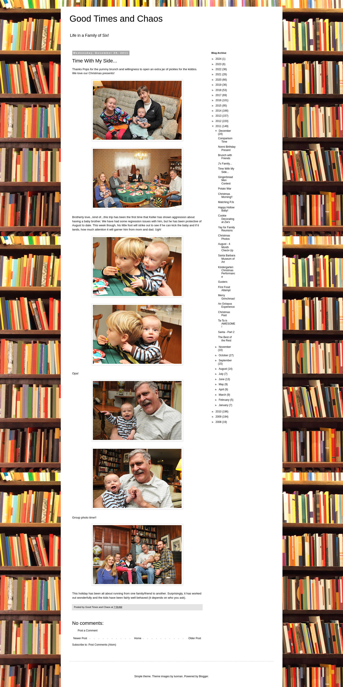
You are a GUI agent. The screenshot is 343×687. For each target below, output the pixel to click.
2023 (219, 64)
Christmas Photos (224, 237)
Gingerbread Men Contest (225, 180)
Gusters (222, 281)
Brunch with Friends (225, 157)
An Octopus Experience (226, 305)
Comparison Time (225, 140)
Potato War (224, 188)
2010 (219, 411)
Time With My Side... (226, 170)
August (223, 368)
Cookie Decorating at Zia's (226, 219)
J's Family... (225, 163)
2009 (219, 416)
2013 (219, 115)
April (222, 389)
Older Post (194, 638)
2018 (219, 90)
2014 (219, 110)
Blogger (203, 676)
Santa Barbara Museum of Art (226, 258)
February (224, 399)
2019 (219, 84)
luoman (178, 676)
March (223, 394)
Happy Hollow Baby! (226, 209)
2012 (219, 121)
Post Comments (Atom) (102, 644)
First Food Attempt (224, 289)
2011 (219, 126)
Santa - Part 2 (226, 332)
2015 (219, 105)
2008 (219, 422)
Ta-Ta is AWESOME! (226, 324)
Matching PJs (226, 202)
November (225, 346)
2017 (219, 95)
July (221, 373)
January (224, 405)
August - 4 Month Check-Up (225, 247)
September (225, 360)
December (225, 130)
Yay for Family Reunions (226, 229)
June (222, 379)
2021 (219, 74)
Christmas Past (224, 314)
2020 (219, 79)
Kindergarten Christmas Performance (226, 272)
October (224, 355)
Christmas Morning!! (225, 195)
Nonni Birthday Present (226, 148)
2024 (219, 58)
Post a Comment (88, 630)
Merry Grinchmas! (226, 297)
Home (137, 638)
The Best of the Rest (224, 339)
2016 (219, 100)
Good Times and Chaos (116, 18)
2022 (219, 69)
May (221, 384)
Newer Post (80, 638)
